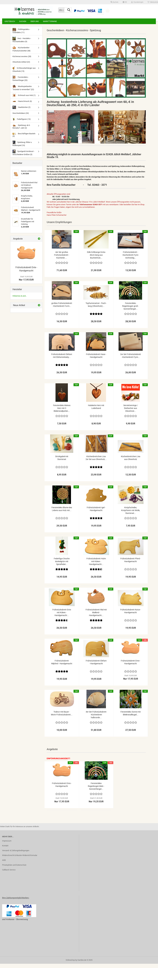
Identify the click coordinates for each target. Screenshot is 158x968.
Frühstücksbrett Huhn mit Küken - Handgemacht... (96, 566)
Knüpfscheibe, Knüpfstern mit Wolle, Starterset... (130, 515)
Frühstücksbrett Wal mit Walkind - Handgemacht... (96, 617)
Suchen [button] (114, 2)
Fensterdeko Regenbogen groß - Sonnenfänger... (130, 310)
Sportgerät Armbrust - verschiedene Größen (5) (23, 157)
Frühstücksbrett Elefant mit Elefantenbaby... (61, 359)
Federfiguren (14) (21, 123)
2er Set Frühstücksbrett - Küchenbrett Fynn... (130, 359)
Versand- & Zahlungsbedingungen (15, 855)
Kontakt (5, 850)
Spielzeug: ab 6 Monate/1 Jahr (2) (21, 130)
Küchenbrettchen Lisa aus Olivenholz (130, 462)
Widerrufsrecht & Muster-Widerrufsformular (19, 859)
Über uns (34, 21)
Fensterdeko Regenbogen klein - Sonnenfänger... (96, 790)
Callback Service (8, 874)
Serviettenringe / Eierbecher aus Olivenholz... (130, 412)
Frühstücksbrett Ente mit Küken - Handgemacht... (61, 617)
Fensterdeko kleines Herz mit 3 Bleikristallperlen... (61, 412)
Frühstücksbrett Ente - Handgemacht (130, 666)
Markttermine (50, 21)
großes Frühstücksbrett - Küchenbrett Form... (61, 308)
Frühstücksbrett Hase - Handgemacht (96, 359)
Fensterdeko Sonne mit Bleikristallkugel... (131, 717)
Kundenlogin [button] (137, 2)
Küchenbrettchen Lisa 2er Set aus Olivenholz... (96, 462)
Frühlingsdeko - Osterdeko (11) (21, 35)
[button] (125, 2)
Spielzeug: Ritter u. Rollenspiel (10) (22, 148)
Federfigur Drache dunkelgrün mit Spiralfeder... (62, 566)
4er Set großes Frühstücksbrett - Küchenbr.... (61, 259)
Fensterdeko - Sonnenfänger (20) (20, 83)
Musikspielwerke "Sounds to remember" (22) (23, 92)
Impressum (6, 845)
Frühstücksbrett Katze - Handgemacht (130, 615)
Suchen (22, 21)
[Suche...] (61, 9)
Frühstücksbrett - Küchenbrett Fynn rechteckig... (130, 259)
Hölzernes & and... (19, 300)
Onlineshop (70, 964)
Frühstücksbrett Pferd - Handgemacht (130, 564)
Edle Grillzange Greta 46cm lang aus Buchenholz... (96, 259)
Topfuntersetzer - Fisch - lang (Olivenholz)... (96, 308)
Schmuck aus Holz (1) (24, 99)
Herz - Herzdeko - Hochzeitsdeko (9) (21, 44)
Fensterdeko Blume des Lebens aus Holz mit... (62, 513)
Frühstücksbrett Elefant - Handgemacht (96, 666)
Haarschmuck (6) (22, 105)
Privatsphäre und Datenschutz (14, 869)
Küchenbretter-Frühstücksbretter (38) (21, 53)
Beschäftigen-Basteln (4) (23, 139)
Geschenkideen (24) (20, 117)
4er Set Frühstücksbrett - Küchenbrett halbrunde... (96, 719)
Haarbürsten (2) (21, 111)
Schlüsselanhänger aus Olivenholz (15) (24, 73)
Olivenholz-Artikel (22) (21, 66)
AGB (4, 864)
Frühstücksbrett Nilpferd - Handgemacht (61, 666)
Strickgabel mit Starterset (61, 462)
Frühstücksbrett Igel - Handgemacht (96, 513)
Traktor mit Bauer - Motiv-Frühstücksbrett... (61, 717)
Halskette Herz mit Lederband (96, 411)
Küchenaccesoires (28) (21, 61)
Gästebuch (10, 21)
